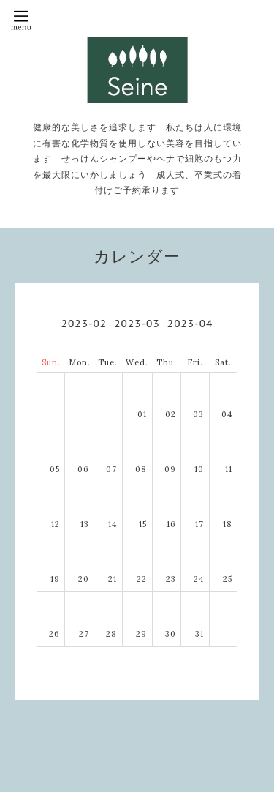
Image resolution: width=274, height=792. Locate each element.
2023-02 (84, 323)
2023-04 (190, 323)
